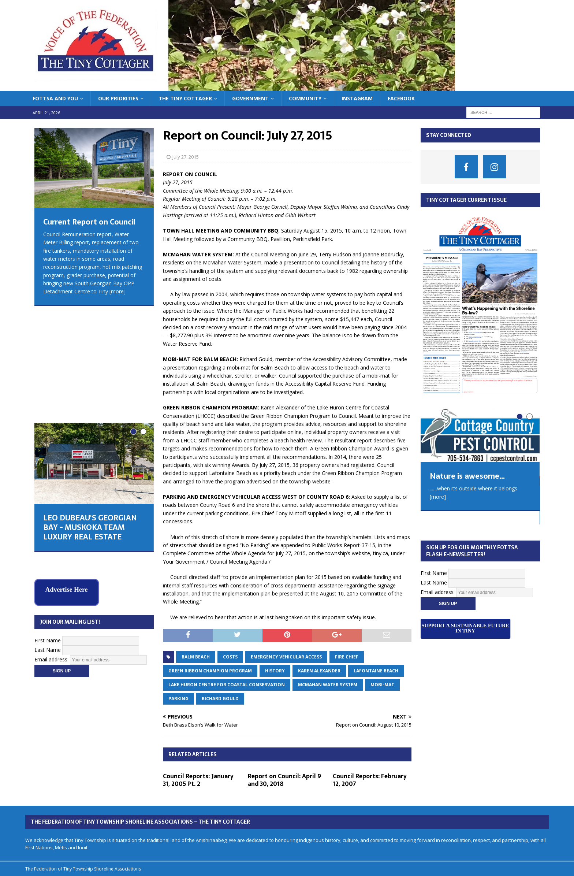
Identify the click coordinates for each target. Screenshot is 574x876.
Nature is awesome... (467, 476)
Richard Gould (220, 698)
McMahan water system (327, 685)
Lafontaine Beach (376, 671)
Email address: (52, 533)
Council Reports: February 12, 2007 (370, 779)
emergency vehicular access (286, 657)
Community (305, 98)
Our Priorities (118, 98)
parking (178, 698)
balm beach (196, 657)
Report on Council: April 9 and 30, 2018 (284, 779)
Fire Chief (346, 657)
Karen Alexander (319, 671)
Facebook (401, 98)
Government (250, 98)
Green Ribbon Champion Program (210, 671)
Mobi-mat (382, 685)
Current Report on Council (89, 222)
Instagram (357, 98)
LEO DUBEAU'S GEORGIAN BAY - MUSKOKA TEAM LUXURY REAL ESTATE (90, 419)
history (275, 671)
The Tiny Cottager (185, 98)
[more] (117, 291)
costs (230, 657)
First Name (47, 514)
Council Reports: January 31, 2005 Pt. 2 (198, 779)
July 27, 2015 (185, 156)
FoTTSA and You (55, 98)
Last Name (47, 524)
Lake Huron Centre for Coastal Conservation (226, 685)
